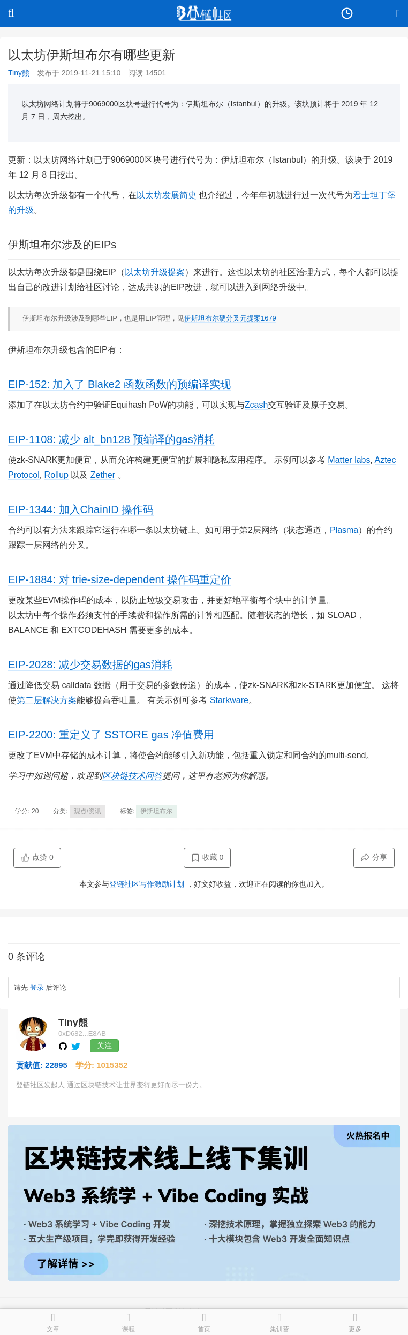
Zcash (256, 404)
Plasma (344, 530)
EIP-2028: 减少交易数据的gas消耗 (90, 664)
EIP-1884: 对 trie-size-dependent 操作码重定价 (119, 579)
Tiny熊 (18, 72)
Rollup (56, 474)
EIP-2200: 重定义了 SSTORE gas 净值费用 (111, 735)
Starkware (229, 700)
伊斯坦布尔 (156, 811)
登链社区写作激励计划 (146, 884)
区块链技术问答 (132, 775)
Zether (102, 474)
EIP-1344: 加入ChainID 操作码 (81, 509)
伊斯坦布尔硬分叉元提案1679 (230, 318)
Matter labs (349, 459)
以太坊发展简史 (167, 195)
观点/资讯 (87, 811)
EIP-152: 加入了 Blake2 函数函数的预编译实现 (119, 384)
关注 (104, 1045)
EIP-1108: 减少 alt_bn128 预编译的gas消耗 (111, 439)
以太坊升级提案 (155, 272)
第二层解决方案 (47, 700)
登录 (37, 987)
